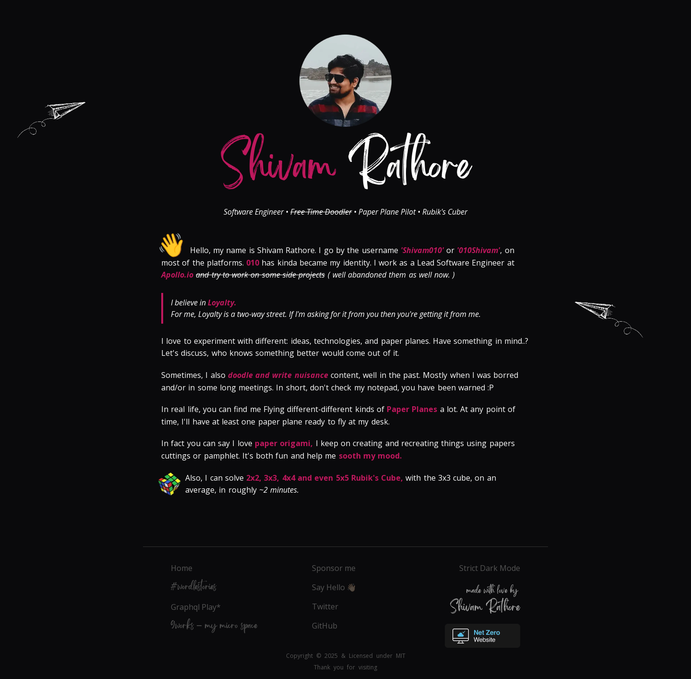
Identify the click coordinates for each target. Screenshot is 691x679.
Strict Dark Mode (489, 568)
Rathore (346, 174)
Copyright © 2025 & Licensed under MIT (345, 656)
